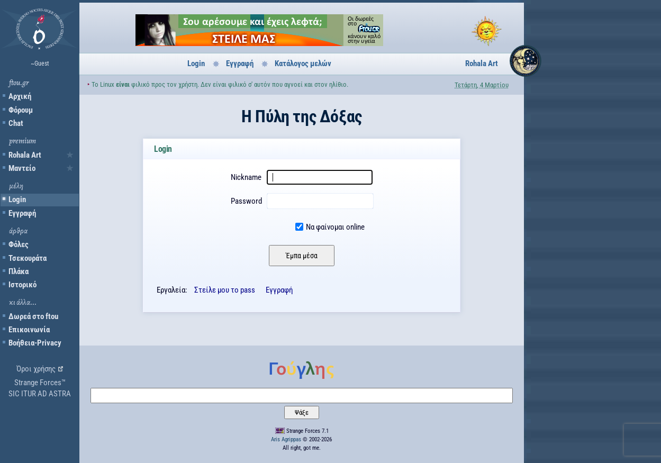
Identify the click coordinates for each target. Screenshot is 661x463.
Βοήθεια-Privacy (34, 343)
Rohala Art (24, 155)
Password (246, 201)
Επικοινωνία (29, 329)
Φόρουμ (20, 110)
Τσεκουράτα (27, 258)
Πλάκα (18, 271)
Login (17, 199)
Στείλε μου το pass (224, 290)
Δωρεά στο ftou (33, 316)
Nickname (246, 177)
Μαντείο (21, 168)
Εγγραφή (22, 213)
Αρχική (19, 96)
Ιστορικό (22, 284)
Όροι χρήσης (36, 369)
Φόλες (18, 244)
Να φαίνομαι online (335, 227)
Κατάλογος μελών (303, 63)
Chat (15, 123)
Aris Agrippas (286, 439)
